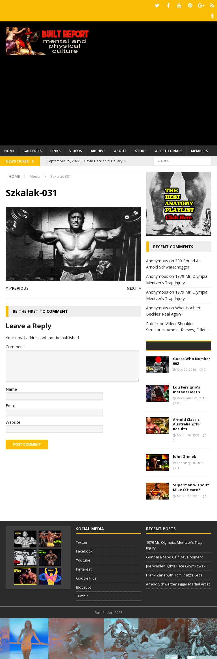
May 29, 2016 (186, 410)
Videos (75, 149)
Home (9, 149)
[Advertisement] (108, 101)
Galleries (32, 149)
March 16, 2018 (188, 476)
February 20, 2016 (190, 504)
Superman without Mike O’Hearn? (191, 528)
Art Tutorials (168, 149)
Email (11, 404)
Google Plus (86, 619)
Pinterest (84, 610)
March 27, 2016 (188, 537)
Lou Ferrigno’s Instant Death (186, 430)
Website (13, 420)
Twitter (82, 583)
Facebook (84, 591)
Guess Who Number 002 (191, 402)
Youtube (83, 600)
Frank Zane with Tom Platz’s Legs (174, 615)
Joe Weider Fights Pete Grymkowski (176, 606)
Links (55, 149)
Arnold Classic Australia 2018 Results (186, 465)
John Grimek (184, 497)
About (120, 149)
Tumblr (82, 636)
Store (140, 149)
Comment (15, 345)
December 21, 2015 (191, 439)
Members (199, 149)
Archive (98, 149)
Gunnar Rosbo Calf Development (174, 597)
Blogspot (83, 628)
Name (11, 387)
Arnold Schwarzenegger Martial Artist (178, 624)
